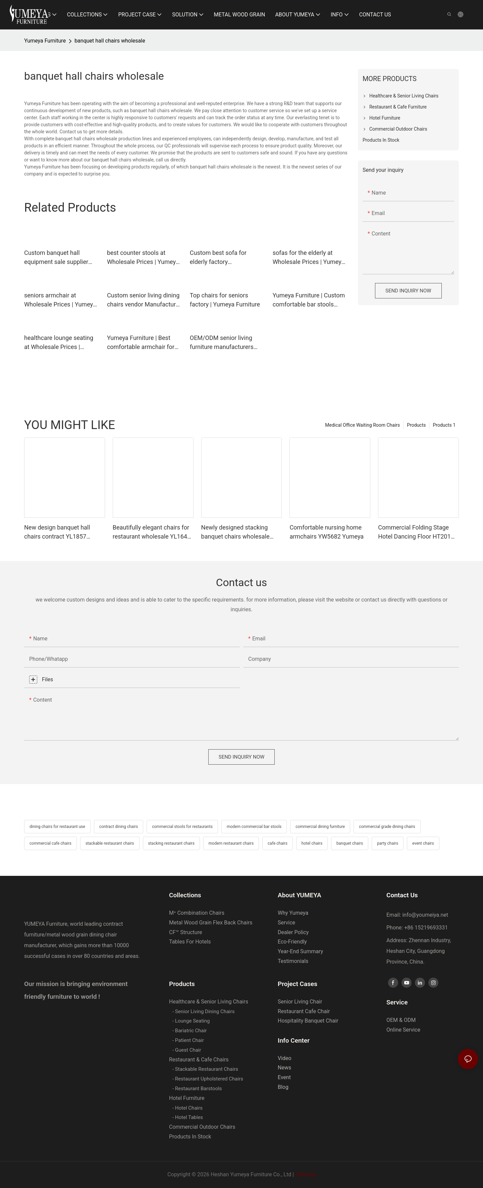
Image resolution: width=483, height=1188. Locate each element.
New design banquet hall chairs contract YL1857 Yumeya (57, 532)
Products (416, 425)
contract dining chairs (118, 826)
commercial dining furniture (320, 826)
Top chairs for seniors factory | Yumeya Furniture (225, 300)
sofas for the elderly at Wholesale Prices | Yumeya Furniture (309, 257)
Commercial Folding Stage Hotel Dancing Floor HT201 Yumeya (414, 532)
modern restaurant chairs (231, 843)
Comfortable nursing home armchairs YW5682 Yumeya (326, 532)
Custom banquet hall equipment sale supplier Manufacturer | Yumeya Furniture (56, 257)
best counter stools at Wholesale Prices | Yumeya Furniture (143, 257)
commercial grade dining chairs (387, 826)
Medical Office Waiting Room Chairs (362, 425)
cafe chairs (277, 843)
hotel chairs (312, 843)
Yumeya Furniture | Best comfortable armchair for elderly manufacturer (140, 342)
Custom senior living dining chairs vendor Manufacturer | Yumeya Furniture (144, 300)
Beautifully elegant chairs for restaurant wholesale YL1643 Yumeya (152, 532)
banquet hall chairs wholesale (109, 41)
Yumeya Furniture (45, 41)
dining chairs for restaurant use (57, 826)
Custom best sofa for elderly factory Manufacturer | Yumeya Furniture (221, 257)
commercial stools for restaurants (182, 826)
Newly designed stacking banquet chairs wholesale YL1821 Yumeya (235, 532)
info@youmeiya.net (425, 915)
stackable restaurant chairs (110, 843)
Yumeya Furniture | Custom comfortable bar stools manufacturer (309, 300)
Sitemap (306, 1174)
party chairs (387, 843)
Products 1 (444, 425)
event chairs (423, 843)
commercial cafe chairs (50, 843)
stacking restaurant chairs (171, 843)
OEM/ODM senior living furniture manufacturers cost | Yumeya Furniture (222, 342)
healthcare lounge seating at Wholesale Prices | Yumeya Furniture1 (58, 342)
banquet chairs (349, 843)
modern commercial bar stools (254, 826)
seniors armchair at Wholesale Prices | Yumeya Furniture (60, 300)
